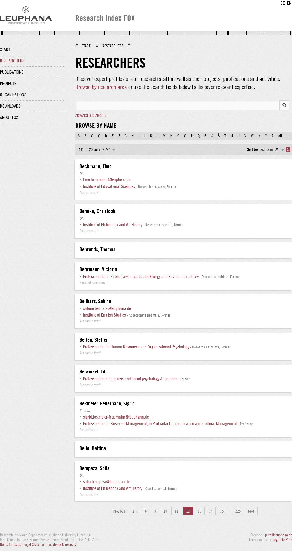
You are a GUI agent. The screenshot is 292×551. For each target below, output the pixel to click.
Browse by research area (101, 86)
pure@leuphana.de (278, 535)
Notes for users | (12, 544)
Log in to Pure (282, 539)
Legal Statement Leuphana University (50, 544)
